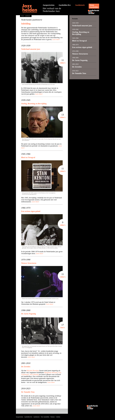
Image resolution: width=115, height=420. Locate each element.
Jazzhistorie (80, 5)
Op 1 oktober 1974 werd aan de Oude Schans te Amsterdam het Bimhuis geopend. (38, 303)
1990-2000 (25, 310)
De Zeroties (25, 367)
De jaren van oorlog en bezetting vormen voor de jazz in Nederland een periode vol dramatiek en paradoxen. (41, 146)
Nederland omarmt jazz (30, 49)
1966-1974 (25, 208)
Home (22, 15)
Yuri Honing (34, 374)
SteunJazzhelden (93, 6)
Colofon (58, 417)
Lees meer (56, 39)
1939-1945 (25, 100)
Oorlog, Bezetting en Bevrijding (34, 104)
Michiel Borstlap (33, 370)
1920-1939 (25, 45)
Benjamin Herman (51, 372)
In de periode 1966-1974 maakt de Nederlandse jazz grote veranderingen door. (42, 252)
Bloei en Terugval (28, 157)
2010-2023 (25, 388)
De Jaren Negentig (28, 314)
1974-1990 (25, 260)
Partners (52, 417)
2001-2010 (25, 363)
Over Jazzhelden (45, 417)
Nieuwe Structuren (28, 263)
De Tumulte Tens (28, 392)
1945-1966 (25, 154)
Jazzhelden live (65, 5)
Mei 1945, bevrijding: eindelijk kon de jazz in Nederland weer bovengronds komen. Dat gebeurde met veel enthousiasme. (41, 200)
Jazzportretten (48, 5)
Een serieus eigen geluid (30, 211)
